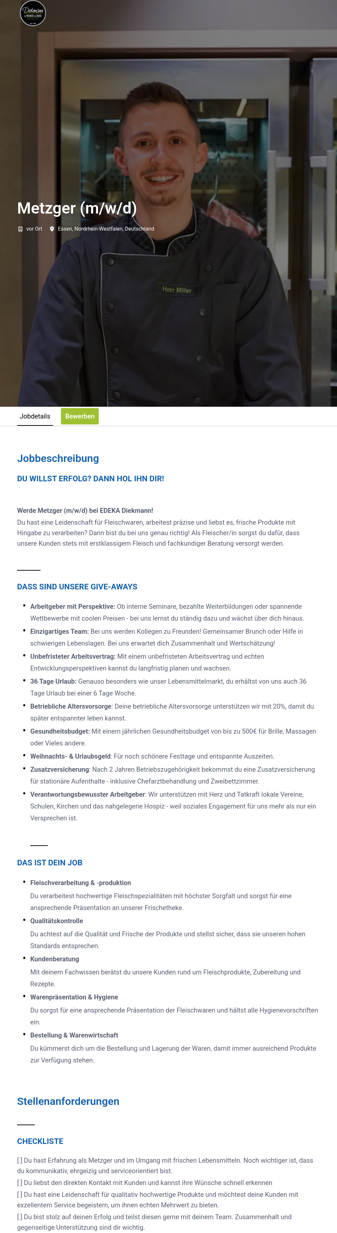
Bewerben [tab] (79, 416)
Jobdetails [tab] (35, 416)
